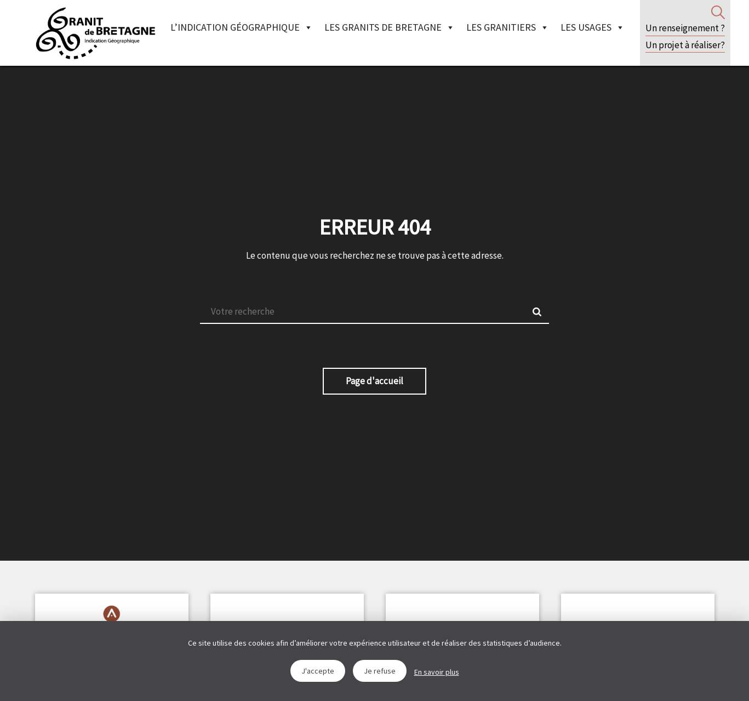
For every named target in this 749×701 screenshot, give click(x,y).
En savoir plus (436, 672)
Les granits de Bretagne (389, 27)
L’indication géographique (241, 27)
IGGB (95, 32)
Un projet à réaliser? (685, 45)
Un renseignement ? (685, 28)
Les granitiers (507, 27)
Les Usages (593, 27)
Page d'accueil (374, 381)
